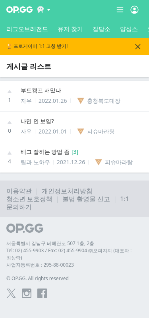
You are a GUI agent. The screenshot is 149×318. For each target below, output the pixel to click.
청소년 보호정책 (29, 198)
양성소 (129, 29)
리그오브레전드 (27, 29)
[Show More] (44, 10)
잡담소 (101, 29)
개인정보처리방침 (67, 190)
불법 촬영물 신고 (86, 198)
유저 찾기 (70, 29)
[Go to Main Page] (19, 9)
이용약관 (19, 190)
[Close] (138, 46)
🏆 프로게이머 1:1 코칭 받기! (37, 46)
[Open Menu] (134, 10)
